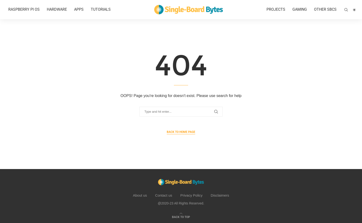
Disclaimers (220, 195)
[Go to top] (181, 217)
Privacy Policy (191, 195)
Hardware (57, 9)
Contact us (163, 195)
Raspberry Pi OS (24, 9)
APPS (79, 9)
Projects (276, 9)
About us (140, 195)
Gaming (299, 9)
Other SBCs (325, 9)
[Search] (346, 9)
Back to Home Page (181, 132)
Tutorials (101, 9)
